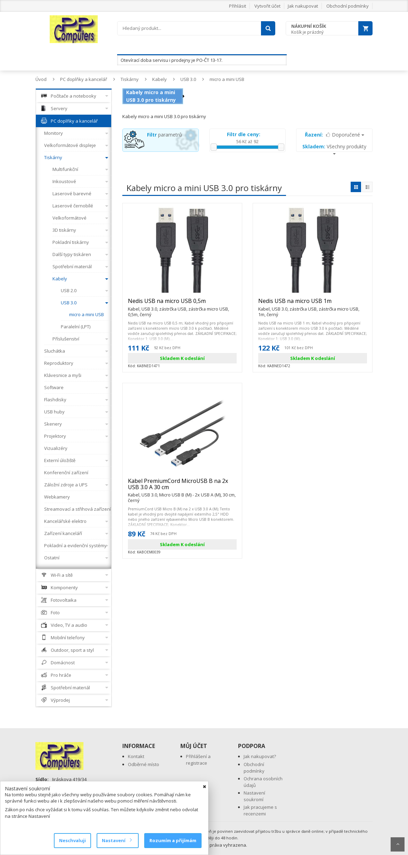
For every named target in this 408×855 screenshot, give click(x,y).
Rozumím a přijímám (172, 840)
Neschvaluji (72, 840)
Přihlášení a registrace (198, 759)
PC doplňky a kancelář (83, 79)
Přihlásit (237, 6)
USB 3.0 (188, 79)
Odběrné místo (143, 764)
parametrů (164, 134)
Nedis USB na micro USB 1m (312, 304)
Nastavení (116, 840)
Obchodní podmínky (347, 6)
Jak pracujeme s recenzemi (260, 810)
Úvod (41, 79)
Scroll (398, 844)
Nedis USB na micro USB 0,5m (182, 304)
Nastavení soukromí (254, 796)
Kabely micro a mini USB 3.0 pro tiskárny (151, 96)
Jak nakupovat (303, 6)
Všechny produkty (334, 149)
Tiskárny (130, 79)
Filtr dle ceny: (243, 134)
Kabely (159, 79)
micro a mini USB (227, 79)
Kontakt (136, 756)
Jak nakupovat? (260, 756)
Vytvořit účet (267, 6)
